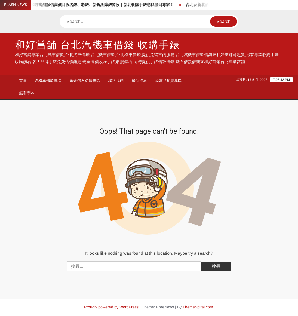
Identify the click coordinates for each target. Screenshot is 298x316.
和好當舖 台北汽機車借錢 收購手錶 (97, 45)
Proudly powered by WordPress (111, 307)
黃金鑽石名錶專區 (85, 80)
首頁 (23, 80)
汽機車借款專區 (48, 80)
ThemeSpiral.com (198, 307)
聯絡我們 (116, 80)
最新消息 (139, 80)
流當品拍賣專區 (168, 80)
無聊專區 (26, 93)
